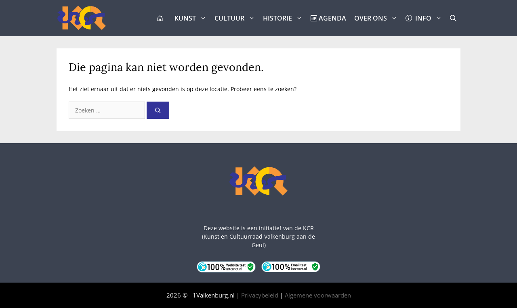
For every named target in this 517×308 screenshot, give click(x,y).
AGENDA (328, 18)
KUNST (192, 18)
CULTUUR (236, 18)
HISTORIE (285, 18)
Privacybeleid (259, 295)
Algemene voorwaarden (318, 295)
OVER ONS (377, 18)
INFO (426, 18)
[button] (453, 18)
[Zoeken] (158, 110)
